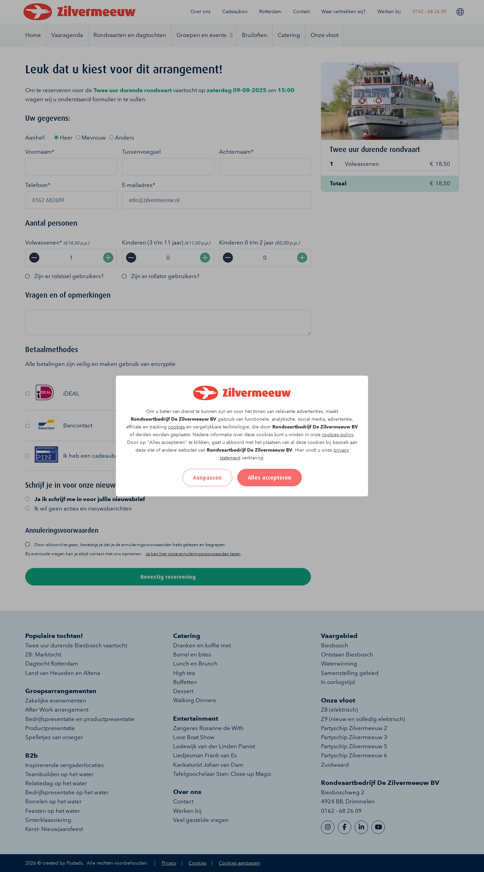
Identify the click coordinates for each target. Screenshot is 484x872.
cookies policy (337, 435)
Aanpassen (207, 477)
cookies (176, 427)
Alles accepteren (269, 477)
